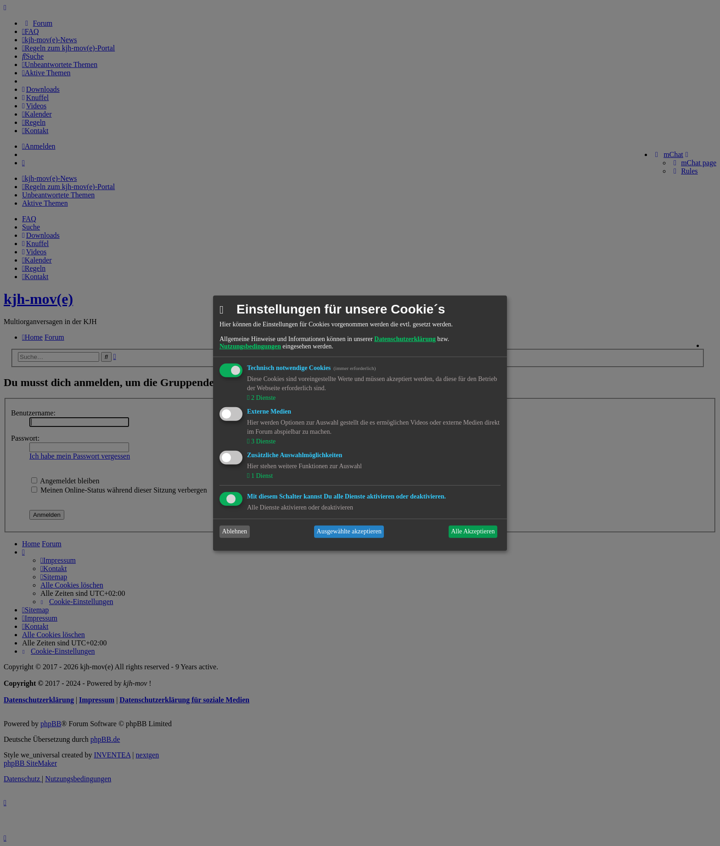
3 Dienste (262, 441)
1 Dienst (261, 475)
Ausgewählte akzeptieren (349, 531)
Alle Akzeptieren (473, 531)
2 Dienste (262, 397)
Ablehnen (234, 531)
